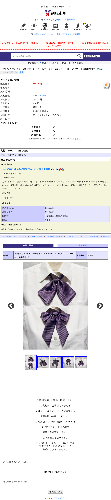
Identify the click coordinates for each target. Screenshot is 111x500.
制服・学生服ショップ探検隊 (68, 34)
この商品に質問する (55, 236)
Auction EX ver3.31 (55, 498)
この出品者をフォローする (98, 236)
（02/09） (20, 43)
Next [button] (99, 306)
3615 (54, 169)
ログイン (60, 19)
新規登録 (71, 19)
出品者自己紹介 (36, 236)
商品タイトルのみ (49, 63)
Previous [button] (11, 306)
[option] (55, 306)
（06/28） (61, 43)
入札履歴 (43, 95)
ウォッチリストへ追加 (75, 236)
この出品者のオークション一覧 (14, 236)
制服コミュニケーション (44, 34)
